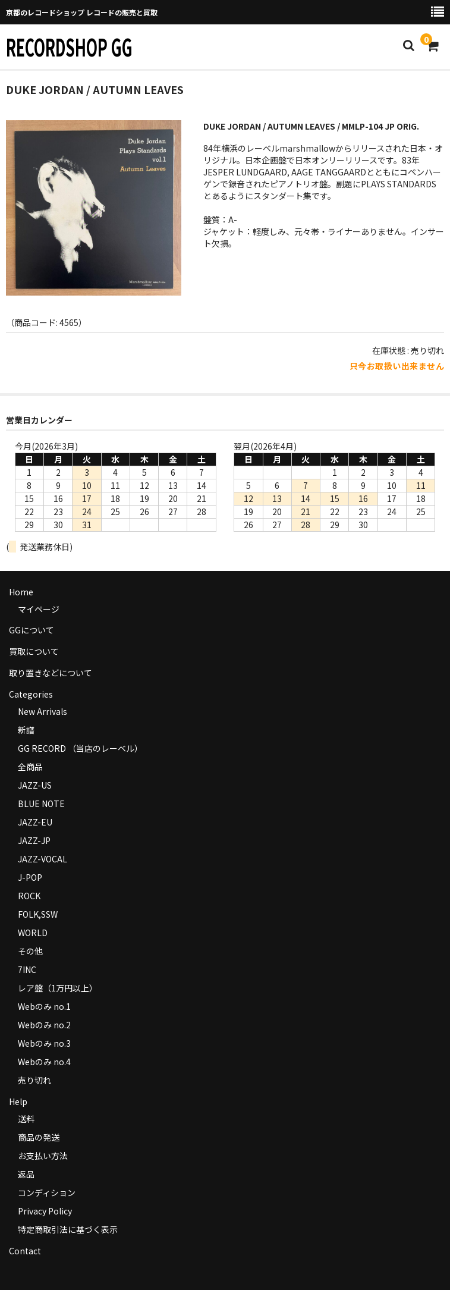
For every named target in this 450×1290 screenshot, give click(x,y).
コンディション (46, 1192)
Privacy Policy (45, 1211)
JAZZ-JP (34, 840)
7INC (27, 969)
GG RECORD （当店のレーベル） (80, 748)
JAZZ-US (35, 785)
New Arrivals (42, 711)
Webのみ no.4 (44, 1062)
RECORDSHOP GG (69, 46)
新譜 (26, 730)
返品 (26, 1174)
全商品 (30, 767)
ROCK (29, 896)
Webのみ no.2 (44, 1025)
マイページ (38, 609)
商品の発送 (38, 1137)
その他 (30, 951)
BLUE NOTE (41, 803)
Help (18, 1101)
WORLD (33, 933)
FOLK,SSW (38, 914)
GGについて (31, 630)
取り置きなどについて (50, 673)
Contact (25, 1251)
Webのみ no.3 (44, 1043)
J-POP (30, 877)
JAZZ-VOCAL (42, 859)
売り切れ (34, 1080)
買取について (34, 651)
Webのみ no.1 (44, 1006)
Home (21, 592)
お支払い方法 (43, 1156)
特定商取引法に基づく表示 (68, 1229)
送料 (26, 1119)
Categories (31, 694)
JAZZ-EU (35, 822)
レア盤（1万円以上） (57, 988)
